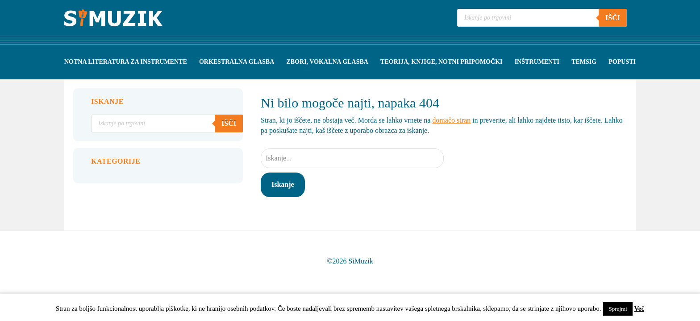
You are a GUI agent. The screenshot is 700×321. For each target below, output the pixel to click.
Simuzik (113, 18)
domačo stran (451, 120)
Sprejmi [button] (617, 308)
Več (639, 308)
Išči (612, 17)
